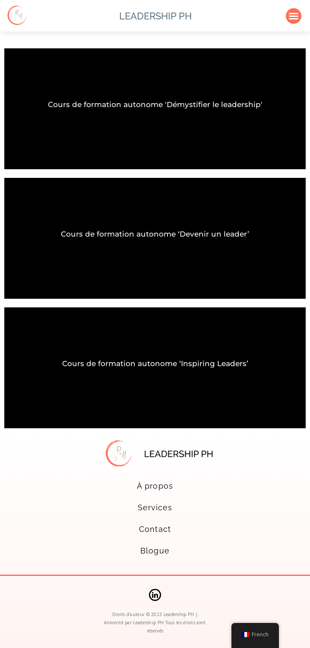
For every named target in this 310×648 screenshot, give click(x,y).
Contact (155, 529)
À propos (155, 485)
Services (155, 507)
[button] (293, 16)
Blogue (154, 550)
